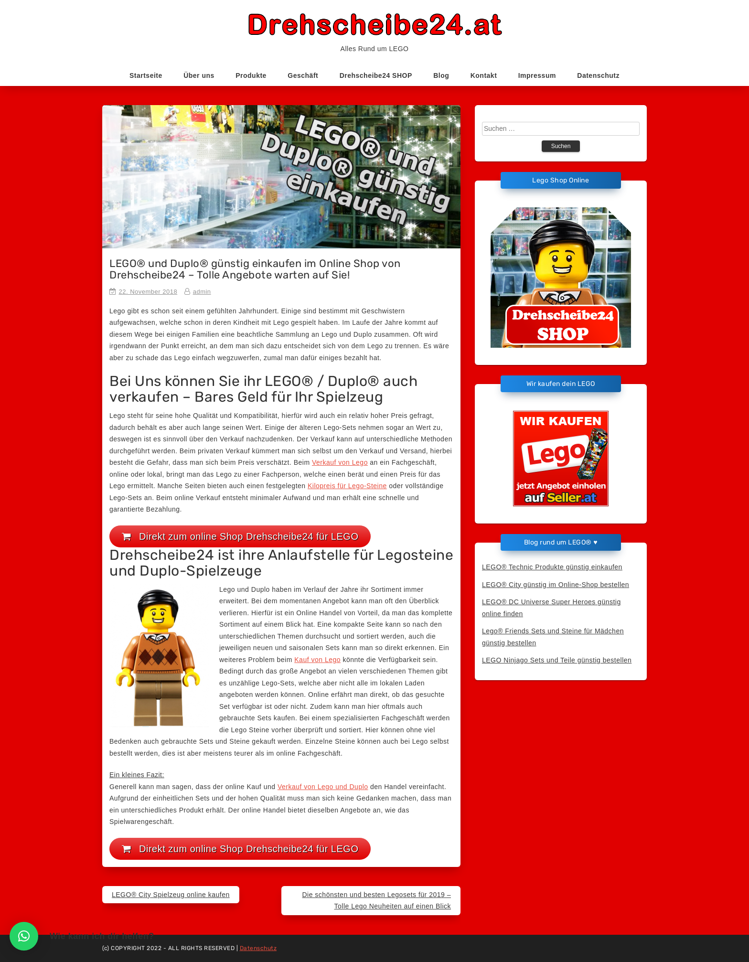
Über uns (198, 75)
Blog (441, 75)
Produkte (251, 75)
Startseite (145, 75)
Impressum (537, 75)
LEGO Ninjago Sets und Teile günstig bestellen (556, 660)
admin (202, 291)
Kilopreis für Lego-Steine (347, 486)
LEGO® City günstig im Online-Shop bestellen (555, 584)
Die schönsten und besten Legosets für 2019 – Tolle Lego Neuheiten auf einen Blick (376, 900)
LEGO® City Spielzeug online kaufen (171, 894)
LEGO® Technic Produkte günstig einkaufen (552, 567)
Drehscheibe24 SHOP (376, 75)
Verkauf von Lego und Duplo (323, 787)
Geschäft (303, 75)
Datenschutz (598, 75)
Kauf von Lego (317, 659)
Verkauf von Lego (340, 462)
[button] (24, 936)
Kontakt (484, 75)
